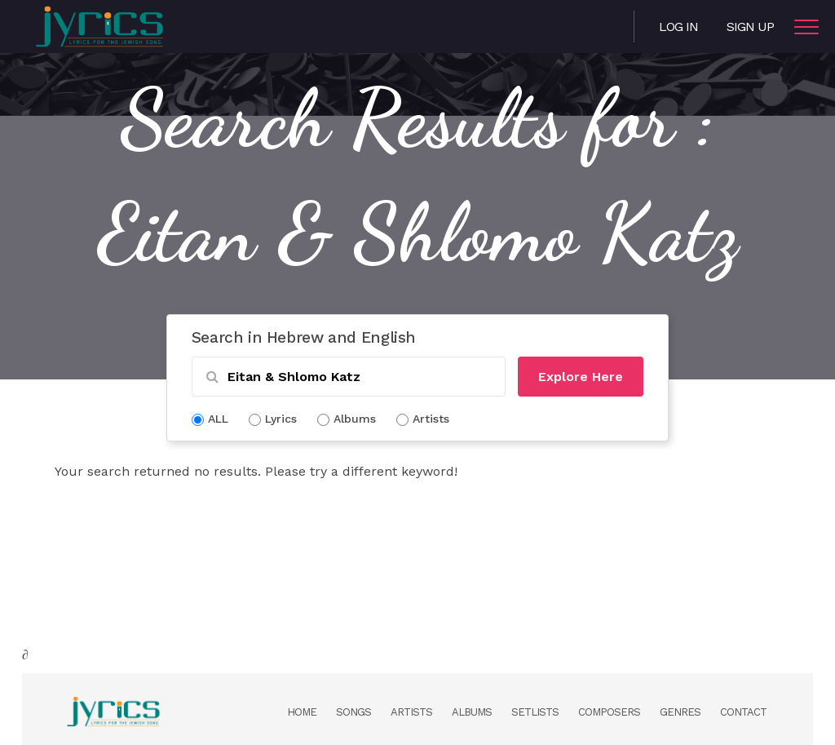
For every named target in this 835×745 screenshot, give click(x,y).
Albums (472, 712)
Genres (680, 712)
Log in (678, 26)
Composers (609, 712)
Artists (411, 712)
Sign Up (750, 26)
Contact (743, 712)
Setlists (535, 712)
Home (301, 712)
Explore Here (580, 376)
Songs (353, 712)
